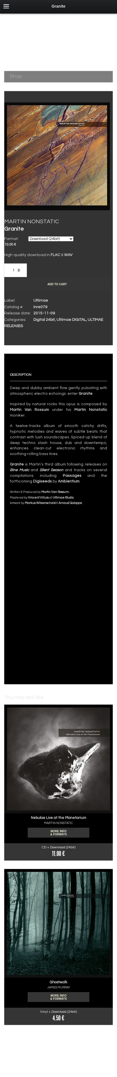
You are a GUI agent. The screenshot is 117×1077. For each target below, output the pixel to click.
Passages (72, 476)
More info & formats (58, 833)
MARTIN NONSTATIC (31, 221)
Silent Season (51, 470)
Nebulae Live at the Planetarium (58, 818)
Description (20, 375)
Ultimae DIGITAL (71, 320)
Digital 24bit (44, 320)
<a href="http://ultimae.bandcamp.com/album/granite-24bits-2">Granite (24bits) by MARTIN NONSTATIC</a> (58, 589)
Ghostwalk (58, 982)
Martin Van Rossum (29, 410)
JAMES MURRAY (58, 987)
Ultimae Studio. (63, 497)
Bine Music (19, 470)
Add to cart (57, 284)
